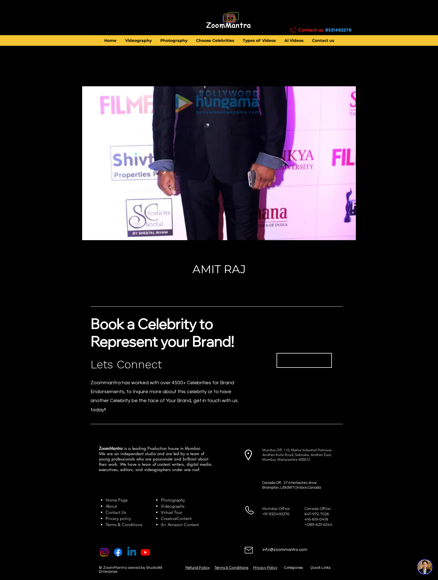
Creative (169, 518)
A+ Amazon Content (180, 524)
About (112, 506)
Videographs (172, 506)
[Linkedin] (131, 552)
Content (184, 518)
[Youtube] (145, 552)
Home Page (117, 500)
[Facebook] (118, 552)
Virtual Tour (171, 512)
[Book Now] (304, 360)
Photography (173, 500)
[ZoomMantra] (228, 25)
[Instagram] (104, 552)
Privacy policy (118, 518)
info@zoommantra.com (285, 549)
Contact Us (116, 512)
